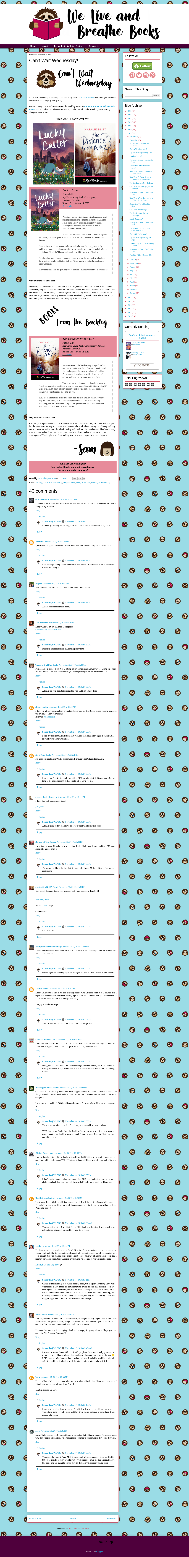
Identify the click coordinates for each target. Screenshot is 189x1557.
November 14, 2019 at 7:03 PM (78, 1121)
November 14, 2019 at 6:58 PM (78, 732)
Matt (37, 1377)
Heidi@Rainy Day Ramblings (48, 946)
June (132, 275)
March (132, 286)
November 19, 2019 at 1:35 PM (54, 1431)
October (133, 260)
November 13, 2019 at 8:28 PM (69, 1040)
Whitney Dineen (137, 354)
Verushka (39, 541)
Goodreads (67, 206)
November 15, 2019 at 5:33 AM (78, 1223)
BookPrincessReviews (45, 1198)
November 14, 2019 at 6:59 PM (78, 774)
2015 (130, 309)
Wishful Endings (88, 97)
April (132, 282)
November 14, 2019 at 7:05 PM (78, 1175)
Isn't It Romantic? (136, 219)
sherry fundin (41, 707)
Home (33, 46)
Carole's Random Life (45, 1040)
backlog (39, 482)
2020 (130, 130)
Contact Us (94, 46)
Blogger (99, 1551)
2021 (130, 126)
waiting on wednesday (100, 482)
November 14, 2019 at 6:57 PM (78, 645)
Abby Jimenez (137, 344)
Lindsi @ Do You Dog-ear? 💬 (48, 1265)
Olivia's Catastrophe (44, 1153)
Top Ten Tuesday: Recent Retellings (139, 214)
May (132, 278)
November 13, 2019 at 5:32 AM (58, 541)
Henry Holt (81, 482)
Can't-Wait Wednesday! (138, 149)
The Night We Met (138, 343)
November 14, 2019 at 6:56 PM (78, 560)
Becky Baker (41, 1314)
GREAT (45, 905)
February (133, 289)
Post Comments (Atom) (79, 1528)
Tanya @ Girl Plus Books (46, 665)
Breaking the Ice (137, 353)
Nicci (37, 1431)
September (134, 263)
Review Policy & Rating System (68, 46)
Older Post (111, 1518)
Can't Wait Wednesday (53, 482)
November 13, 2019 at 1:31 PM (70, 842)
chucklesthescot (42, 499)
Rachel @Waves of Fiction (47, 1087)
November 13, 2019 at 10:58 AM (62, 623)
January (133, 293)
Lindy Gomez (41, 989)
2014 (130, 313)
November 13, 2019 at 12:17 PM (65, 755)
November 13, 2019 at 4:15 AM (63, 499)
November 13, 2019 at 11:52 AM (62, 707)
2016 (130, 305)
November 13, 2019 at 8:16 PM (61, 989)
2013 (130, 316)
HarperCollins (69, 482)
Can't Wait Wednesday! (138, 210)
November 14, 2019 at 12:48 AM (68, 1153)
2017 (130, 301)
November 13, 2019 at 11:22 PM (73, 1087)
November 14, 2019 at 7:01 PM (78, 1019)
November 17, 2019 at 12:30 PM (54, 1377)
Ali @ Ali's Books (43, 755)
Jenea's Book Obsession (46, 797)
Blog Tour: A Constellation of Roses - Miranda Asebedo (140, 178)
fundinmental (49, 717)
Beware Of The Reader (45, 842)
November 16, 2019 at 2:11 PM (78, 1280)
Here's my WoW (42, 900)
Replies (42, 516)
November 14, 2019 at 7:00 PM (78, 864)
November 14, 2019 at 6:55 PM (78, 521)
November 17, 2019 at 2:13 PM (78, 1405)
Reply (37, 510)
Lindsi (38, 1246)
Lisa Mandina (41, 623)
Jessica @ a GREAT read (46, 887)
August (133, 267)
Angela (38, 584)
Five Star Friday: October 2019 (141, 255)
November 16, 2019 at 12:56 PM (56, 1246)
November (134, 140)
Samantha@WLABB (51, 521)
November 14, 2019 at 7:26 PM (69, 1198)
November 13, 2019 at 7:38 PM (76, 946)
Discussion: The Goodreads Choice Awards (140, 229)
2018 (130, 298)
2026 (130, 111)
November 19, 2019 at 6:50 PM (78, 1453)
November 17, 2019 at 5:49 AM (78, 1348)
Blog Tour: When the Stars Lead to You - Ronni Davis (141, 199)
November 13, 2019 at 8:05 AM (56, 584)
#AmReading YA (136, 156)
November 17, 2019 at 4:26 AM (61, 1314)
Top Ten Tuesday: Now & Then (141, 183)
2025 (130, 115)
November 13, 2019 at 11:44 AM (72, 665)
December (134, 137)
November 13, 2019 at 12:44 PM (71, 797)
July (131, 271)
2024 (130, 118)
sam (88, 482)
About (45, 46)
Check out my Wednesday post (48, 630)
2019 (130, 133)
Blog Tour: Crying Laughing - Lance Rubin (141, 172)
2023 (130, 122)
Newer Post (35, 1518)
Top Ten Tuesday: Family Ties (141, 153)
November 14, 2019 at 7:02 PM (78, 1062)
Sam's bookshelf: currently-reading (142, 336)
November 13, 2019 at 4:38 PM (72, 887)
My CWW (39, 807)
